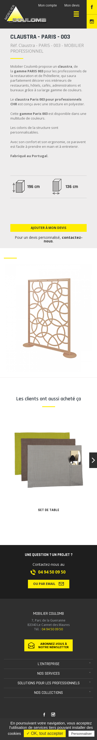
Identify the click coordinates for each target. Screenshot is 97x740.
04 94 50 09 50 (51, 572)
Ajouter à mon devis (48, 228)
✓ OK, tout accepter (44, 733)
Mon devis (71, 5)
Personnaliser (81, 734)
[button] (93, 460)
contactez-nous (63, 239)
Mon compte (47, 5)
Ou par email (48, 583)
